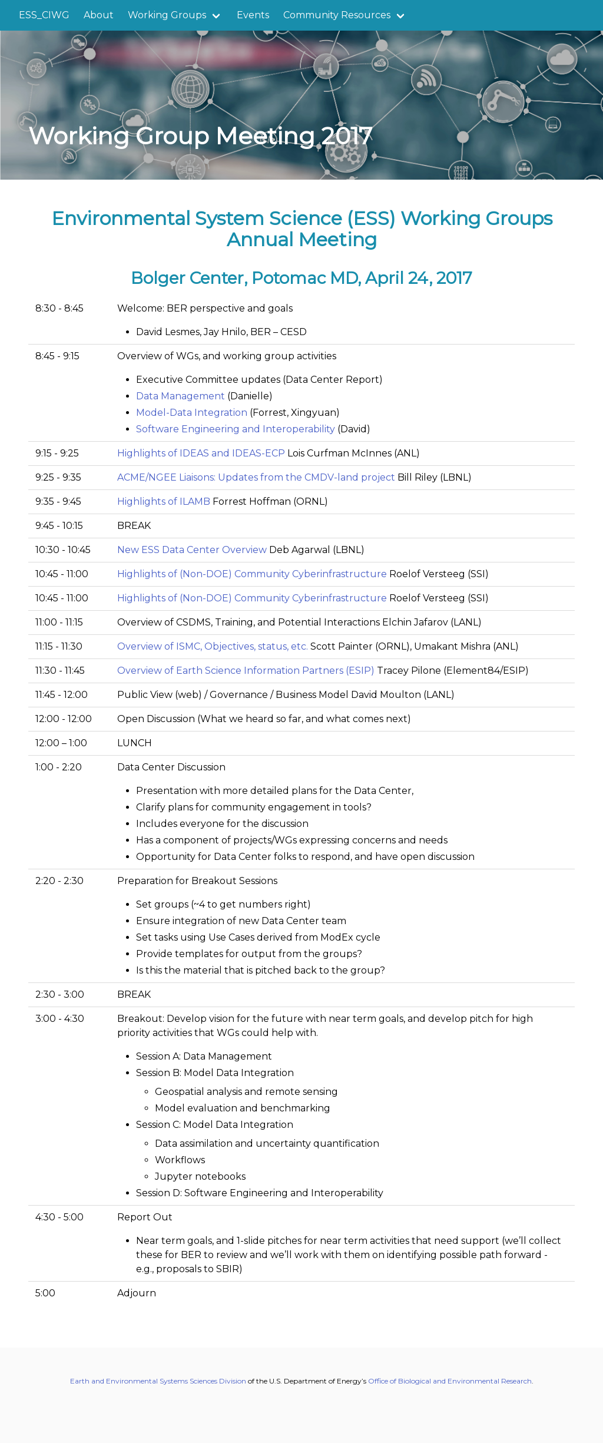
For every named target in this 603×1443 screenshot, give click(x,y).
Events (253, 15)
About (99, 15)
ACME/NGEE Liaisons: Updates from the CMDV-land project (256, 477)
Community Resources (336, 15)
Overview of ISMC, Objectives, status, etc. (212, 646)
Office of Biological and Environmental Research (450, 1380)
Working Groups (167, 15)
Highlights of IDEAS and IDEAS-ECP (201, 453)
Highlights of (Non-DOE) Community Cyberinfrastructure (252, 574)
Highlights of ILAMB (163, 501)
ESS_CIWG (44, 15)
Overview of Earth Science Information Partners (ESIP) (246, 670)
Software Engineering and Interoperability (235, 429)
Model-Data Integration (191, 412)
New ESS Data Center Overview (192, 549)
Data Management (180, 396)
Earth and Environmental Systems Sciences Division (158, 1380)
